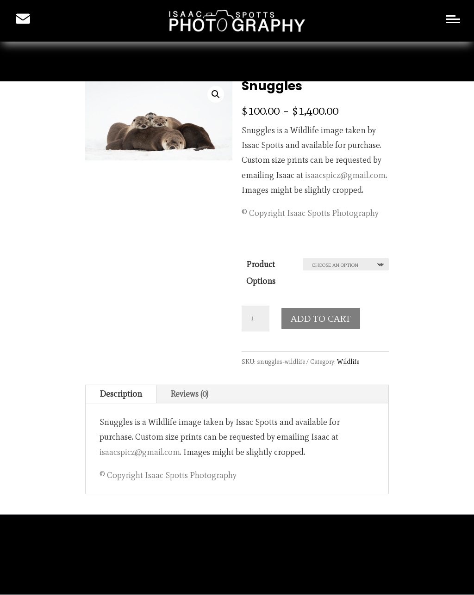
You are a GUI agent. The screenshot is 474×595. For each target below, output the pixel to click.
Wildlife (348, 362)
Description (121, 394)
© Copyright (263, 213)
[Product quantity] (255, 318)
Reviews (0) (189, 394)
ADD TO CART (321, 318)
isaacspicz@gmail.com (345, 175)
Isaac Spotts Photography (333, 213)
